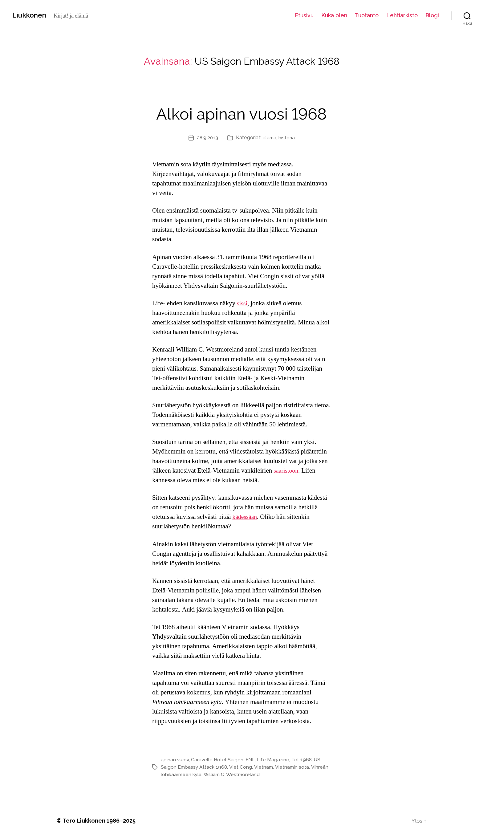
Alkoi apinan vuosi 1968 (241, 112)
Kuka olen (334, 15)
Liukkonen (30, 15)
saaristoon (287, 470)
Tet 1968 (304, 760)
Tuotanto (367, 15)
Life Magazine (274, 760)
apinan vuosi (175, 760)
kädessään (245, 517)
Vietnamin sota (293, 767)
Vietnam (264, 767)
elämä (269, 137)
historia (287, 137)
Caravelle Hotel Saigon (217, 760)
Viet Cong (241, 767)
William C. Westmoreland (233, 774)
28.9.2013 (207, 137)
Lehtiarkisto (402, 15)
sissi (242, 303)
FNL (251, 760)
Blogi (432, 15)
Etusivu (304, 15)
